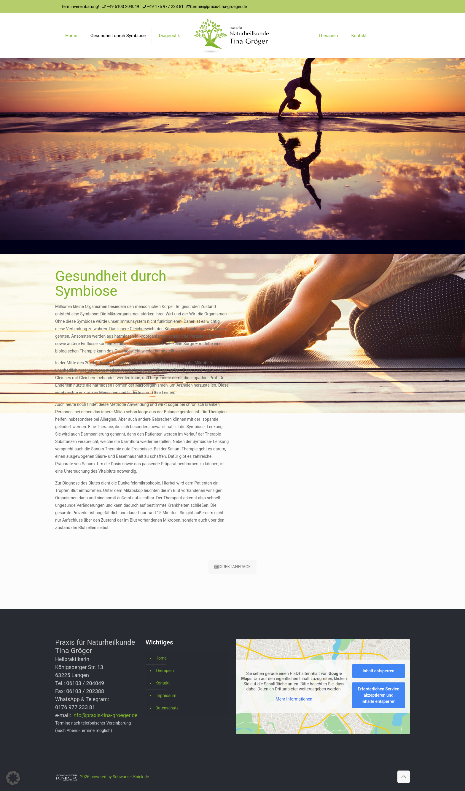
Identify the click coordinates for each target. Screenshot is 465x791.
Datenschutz (167, 708)
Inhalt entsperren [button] (378, 670)
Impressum (165, 695)
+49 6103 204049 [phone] (123, 6)
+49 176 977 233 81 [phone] (165, 6)
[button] (13, 778)
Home (161, 658)
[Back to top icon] (403, 777)
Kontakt (162, 683)
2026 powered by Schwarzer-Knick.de (114, 776)
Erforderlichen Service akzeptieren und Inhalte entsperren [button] (378, 695)
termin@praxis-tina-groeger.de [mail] (219, 6)
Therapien (164, 670)
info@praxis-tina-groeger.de (105, 715)
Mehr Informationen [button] (294, 698)
